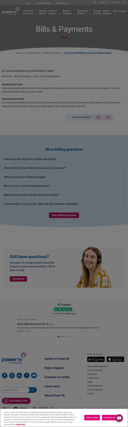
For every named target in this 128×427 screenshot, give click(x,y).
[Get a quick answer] (119, 418)
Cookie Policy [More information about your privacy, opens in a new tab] (20, 424)
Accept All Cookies (110, 417)
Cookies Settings (92, 417)
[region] (64, 418)
